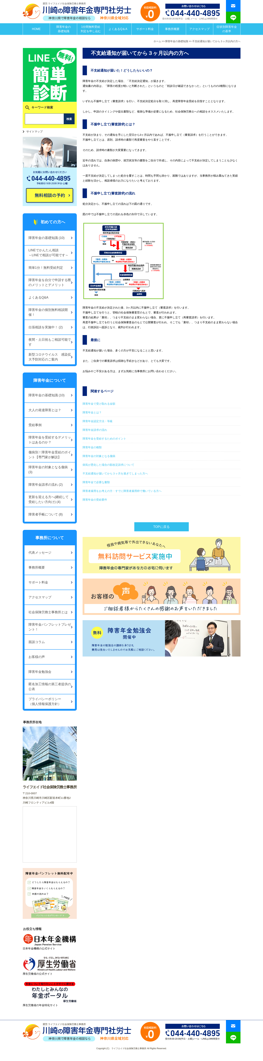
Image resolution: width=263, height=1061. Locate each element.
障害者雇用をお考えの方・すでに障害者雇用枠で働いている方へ (122, 490)
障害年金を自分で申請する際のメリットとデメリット (49, 282)
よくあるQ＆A (118, 29)
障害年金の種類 (92, 447)
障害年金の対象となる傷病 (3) (48, 469)
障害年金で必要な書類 (96, 482)
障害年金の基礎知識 (63, 29)
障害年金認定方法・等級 (98, 421)
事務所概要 (172, 29)
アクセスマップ (199, 29)
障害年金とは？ (92, 412)
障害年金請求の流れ (95, 429)
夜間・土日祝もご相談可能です (49, 342)
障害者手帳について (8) (45, 514)
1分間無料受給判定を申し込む (91, 29)
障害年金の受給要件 (95, 499)
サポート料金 (145, 29)
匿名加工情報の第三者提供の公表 (49, 686)
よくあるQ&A (38, 297)
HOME (36, 29)
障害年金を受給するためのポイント (104, 438)
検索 (69, 118)
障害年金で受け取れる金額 (99, 403)
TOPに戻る (161, 527)
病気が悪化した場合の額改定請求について (108, 464)
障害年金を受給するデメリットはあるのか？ (49, 440)
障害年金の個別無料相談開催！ (48, 312)
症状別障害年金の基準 (227, 29)
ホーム (157, 41)
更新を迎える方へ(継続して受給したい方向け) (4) (48, 499)
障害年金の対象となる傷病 (99, 456)
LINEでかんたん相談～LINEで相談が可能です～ (48, 252)
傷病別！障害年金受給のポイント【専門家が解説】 (49, 454)
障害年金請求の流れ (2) (45, 484)
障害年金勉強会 (39, 672)
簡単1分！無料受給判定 (45, 267)
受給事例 (35, 425)
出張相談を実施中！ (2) (45, 327)
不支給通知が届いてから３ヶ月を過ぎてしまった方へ (115, 473)
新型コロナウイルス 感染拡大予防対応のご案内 (49, 357)
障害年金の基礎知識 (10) (46, 238)
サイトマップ (34, 131)
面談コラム (36, 642)
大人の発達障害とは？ (44, 410)
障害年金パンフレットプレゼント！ (49, 627)
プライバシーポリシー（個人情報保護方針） (44, 701)
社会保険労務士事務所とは (48, 612)
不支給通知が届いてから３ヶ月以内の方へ (216, 41)
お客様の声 (36, 657)
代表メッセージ (39, 552)
